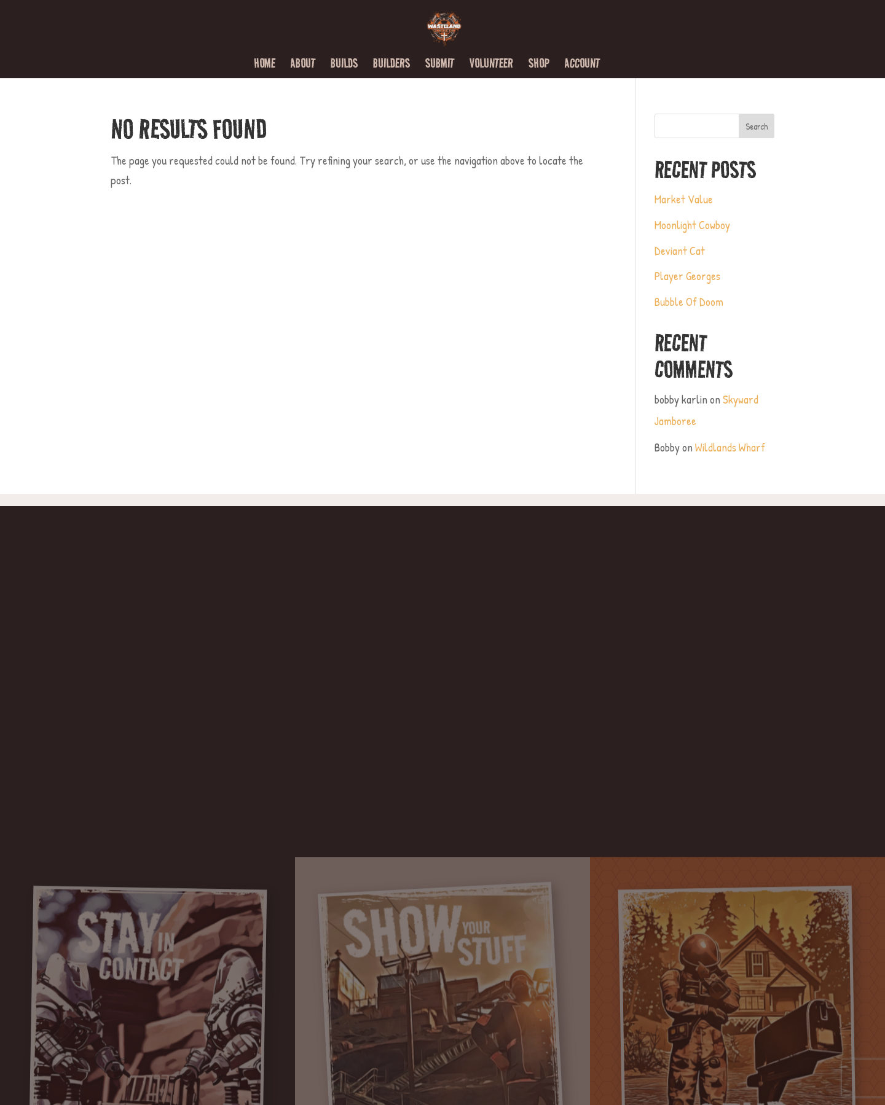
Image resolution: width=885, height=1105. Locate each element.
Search (756, 126)
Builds (344, 65)
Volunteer (491, 65)
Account (582, 65)
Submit (439, 65)
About (303, 65)
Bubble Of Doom (689, 302)
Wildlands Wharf (730, 447)
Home (264, 65)
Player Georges (687, 276)
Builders (391, 65)
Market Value (684, 199)
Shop (539, 65)
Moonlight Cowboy (692, 225)
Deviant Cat (680, 251)
